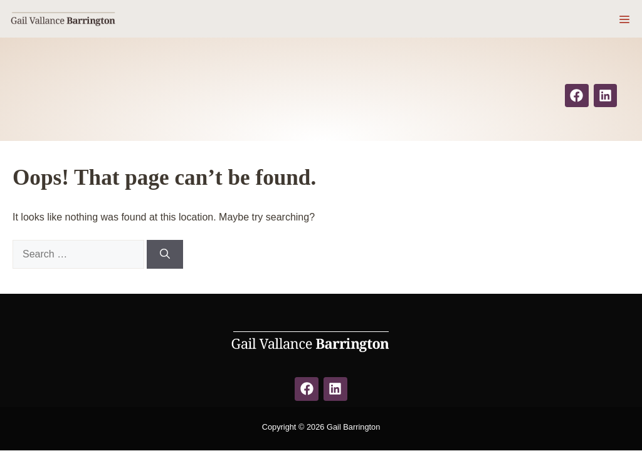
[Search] (165, 254)
